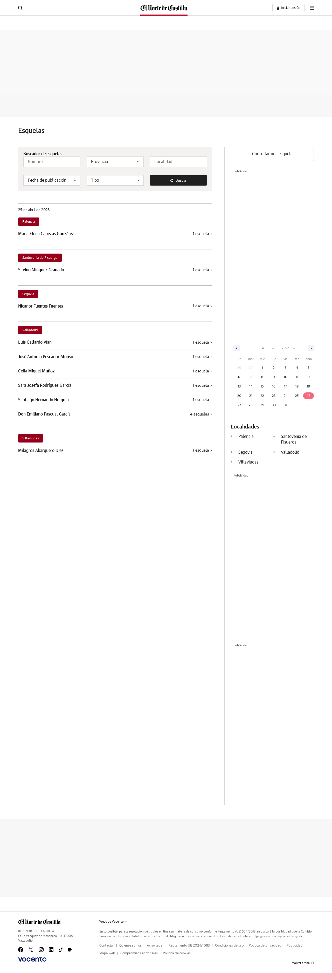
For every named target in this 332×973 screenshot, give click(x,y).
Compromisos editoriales (139, 953)
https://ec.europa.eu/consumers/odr (277, 936)
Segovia (28, 294)
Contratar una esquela (272, 154)
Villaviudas (30, 438)
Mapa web (107, 953)
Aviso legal (155, 945)
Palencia (28, 221)
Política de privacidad (265, 945)
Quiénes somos (130, 945)
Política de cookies (177, 953)
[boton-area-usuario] (288, 8)
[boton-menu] (312, 8)
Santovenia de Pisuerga (40, 258)
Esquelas (31, 130)
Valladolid (30, 330)
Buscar (178, 180)
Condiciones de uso (229, 945)
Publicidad (295, 945)
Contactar (106, 945)
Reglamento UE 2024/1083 (189, 945)
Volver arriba (303, 962)
